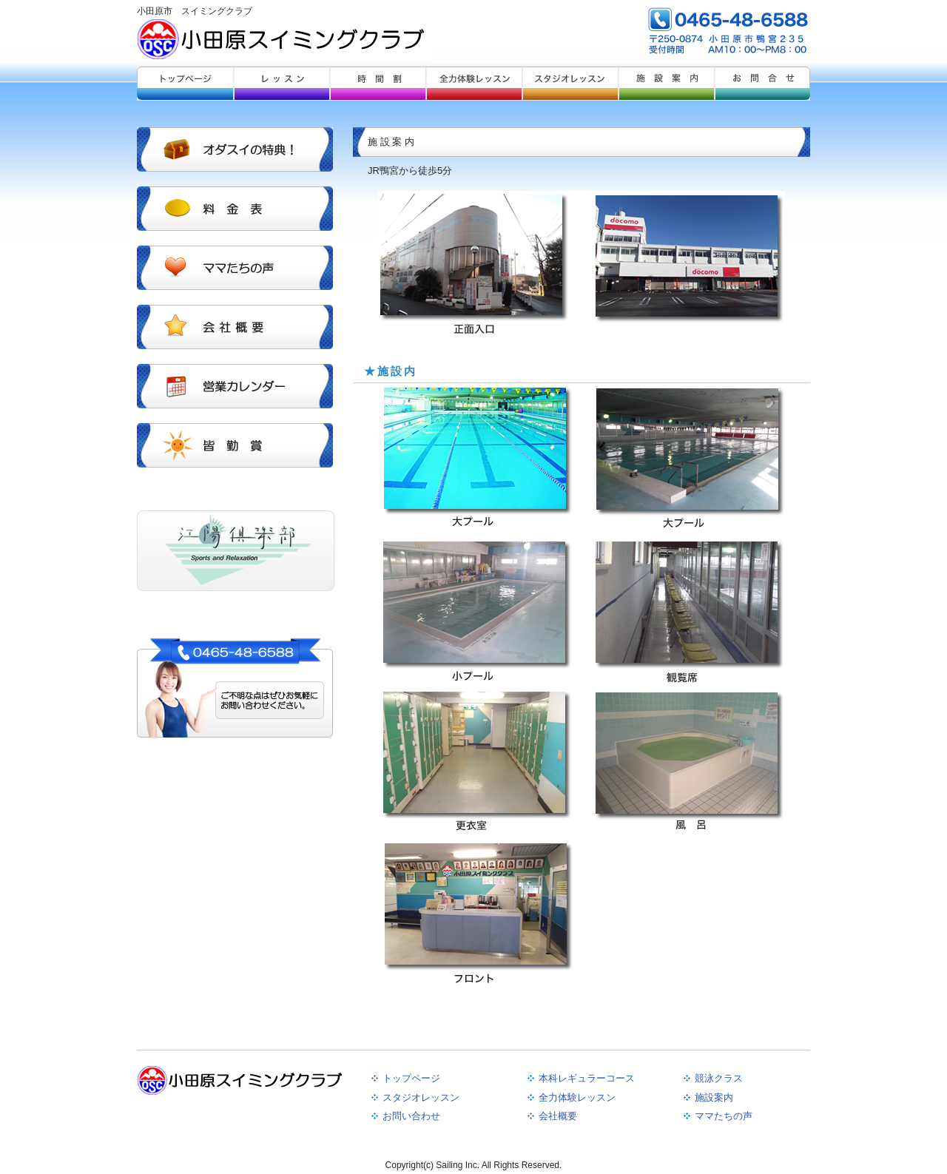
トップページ (185, 84)
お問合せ (762, 84)
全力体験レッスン (473, 84)
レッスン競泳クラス (377, 84)
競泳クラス (719, 1078)
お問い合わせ (411, 1115)
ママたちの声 (723, 1115)
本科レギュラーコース (587, 1078)
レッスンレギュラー (281, 84)
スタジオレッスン (570, 84)
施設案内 (666, 84)
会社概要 (558, 1115)
